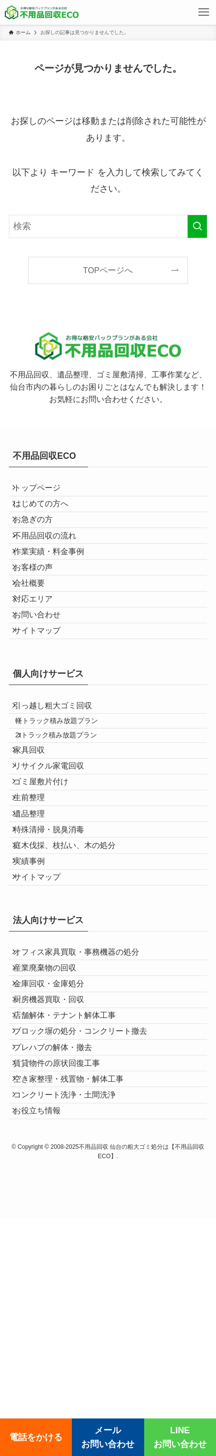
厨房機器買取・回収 (55, 1182)
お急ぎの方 (40, 537)
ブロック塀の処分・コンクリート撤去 (87, 1228)
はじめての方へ (47, 514)
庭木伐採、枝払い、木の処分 (71, 985)
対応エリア (40, 653)
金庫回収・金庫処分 (55, 1159)
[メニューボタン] (203, 12)
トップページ (43, 491)
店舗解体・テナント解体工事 (71, 1206)
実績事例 (36, 1008)
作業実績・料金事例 (55, 584)
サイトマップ (43, 699)
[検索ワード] (108, 226)
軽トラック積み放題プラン (67, 803)
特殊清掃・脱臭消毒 (55, 962)
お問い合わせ (43, 676)
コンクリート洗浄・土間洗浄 (71, 1321)
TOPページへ (108, 270)
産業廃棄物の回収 (51, 1136)
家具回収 (36, 846)
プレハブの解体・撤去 (59, 1252)
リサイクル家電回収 (55, 869)
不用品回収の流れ (51, 561)
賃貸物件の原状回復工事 (63, 1275)
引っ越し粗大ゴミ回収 (59, 781)
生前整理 (36, 915)
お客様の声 (40, 607)
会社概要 (36, 630)
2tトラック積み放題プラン (67, 824)
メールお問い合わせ (107, 1437)
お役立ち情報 (43, 1344)
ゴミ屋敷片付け (47, 893)
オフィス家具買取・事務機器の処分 (83, 1113)
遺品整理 (36, 938)
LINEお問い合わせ (180, 1437)
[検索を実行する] (197, 226)
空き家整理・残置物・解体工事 (75, 1298)
